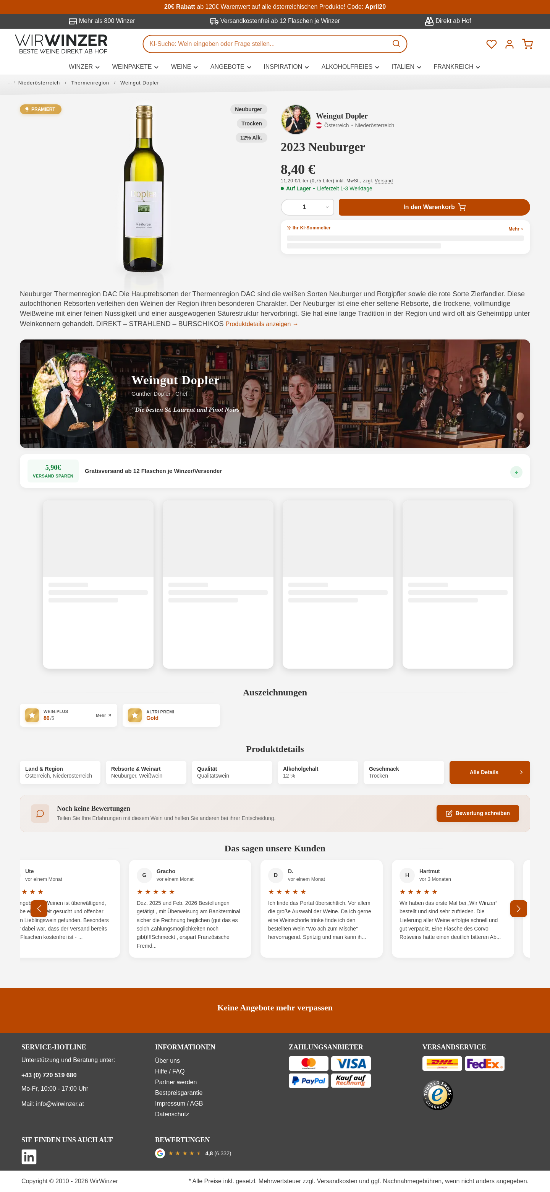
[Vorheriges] (39, 908)
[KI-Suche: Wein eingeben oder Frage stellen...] (266, 44)
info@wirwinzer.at (60, 1104)
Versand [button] (384, 181)
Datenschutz (172, 1114)
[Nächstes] (518, 908)
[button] (143, 188)
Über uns (167, 1060)
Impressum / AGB (179, 1103)
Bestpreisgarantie (179, 1093)
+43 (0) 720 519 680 (49, 1075)
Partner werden (176, 1082)
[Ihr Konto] (509, 44)
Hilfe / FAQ (169, 1071)
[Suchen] (397, 44)
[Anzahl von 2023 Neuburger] (307, 207)
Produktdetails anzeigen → (262, 324)
